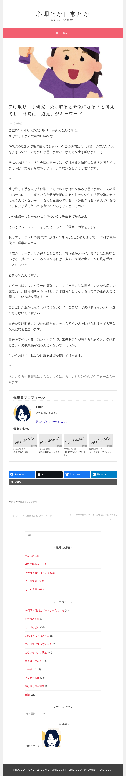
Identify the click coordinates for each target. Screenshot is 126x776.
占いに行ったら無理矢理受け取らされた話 (30, 516)
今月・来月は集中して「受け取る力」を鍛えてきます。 (93, 517)
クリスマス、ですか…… (100, 452)
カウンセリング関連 (36, 652)
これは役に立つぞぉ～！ (38, 644)
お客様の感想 (32, 618)
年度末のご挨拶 (20, 452)
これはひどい (32, 627)
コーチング (31, 669)
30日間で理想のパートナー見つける (44, 610)
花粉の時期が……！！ (49, 452)
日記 (34, 446)
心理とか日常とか (63, 13)
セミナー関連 (32, 677)
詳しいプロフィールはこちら (52, 421)
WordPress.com (100, 770)
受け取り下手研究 (28, 501)
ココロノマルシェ (34, 661)
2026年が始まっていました (74, 453)
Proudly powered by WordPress (37, 770)
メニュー (65, 33)
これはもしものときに (37, 635)
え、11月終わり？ (35, 589)
